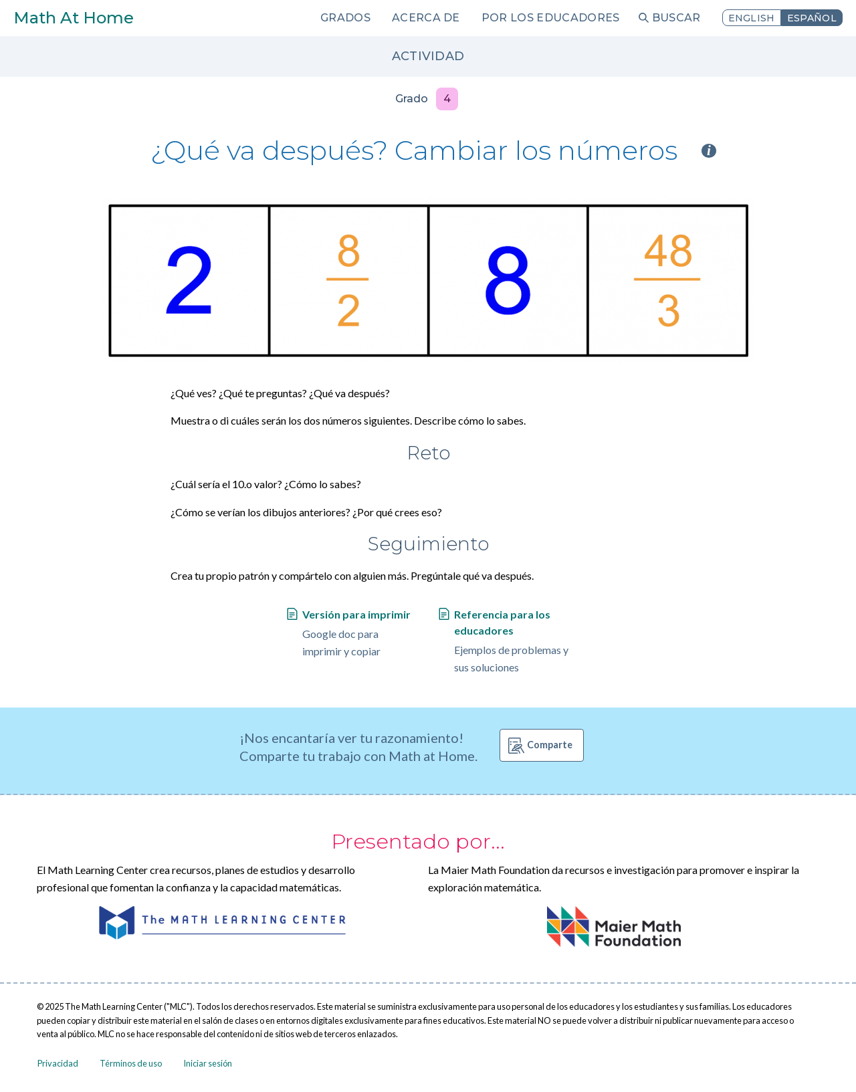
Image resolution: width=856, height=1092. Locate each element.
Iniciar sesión (207, 1063)
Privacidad (57, 1063)
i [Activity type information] (709, 151)
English (751, 18)
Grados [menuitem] (345, 17)
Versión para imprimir (356, 614)
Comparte (549, 744)
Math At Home (73, 17)
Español (812, 18)
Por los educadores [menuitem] (550, 17)
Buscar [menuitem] (676, 17)
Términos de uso (131, 1063)
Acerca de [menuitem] (426, 17)
